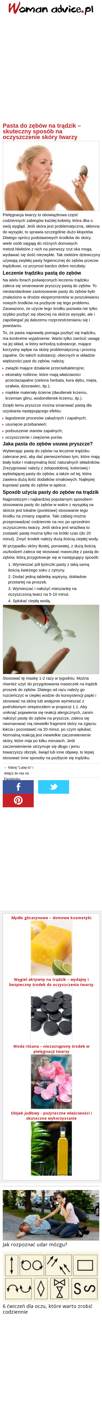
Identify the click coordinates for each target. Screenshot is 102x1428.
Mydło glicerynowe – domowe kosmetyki (51, 917)
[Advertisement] (51, 71)
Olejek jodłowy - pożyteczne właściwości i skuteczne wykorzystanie (51, 1115)
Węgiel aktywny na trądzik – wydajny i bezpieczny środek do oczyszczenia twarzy (51, 982)
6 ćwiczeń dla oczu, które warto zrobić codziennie (47, 1309)
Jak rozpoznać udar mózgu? (35, 1244)
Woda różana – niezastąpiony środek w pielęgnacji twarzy (51, 1049)
